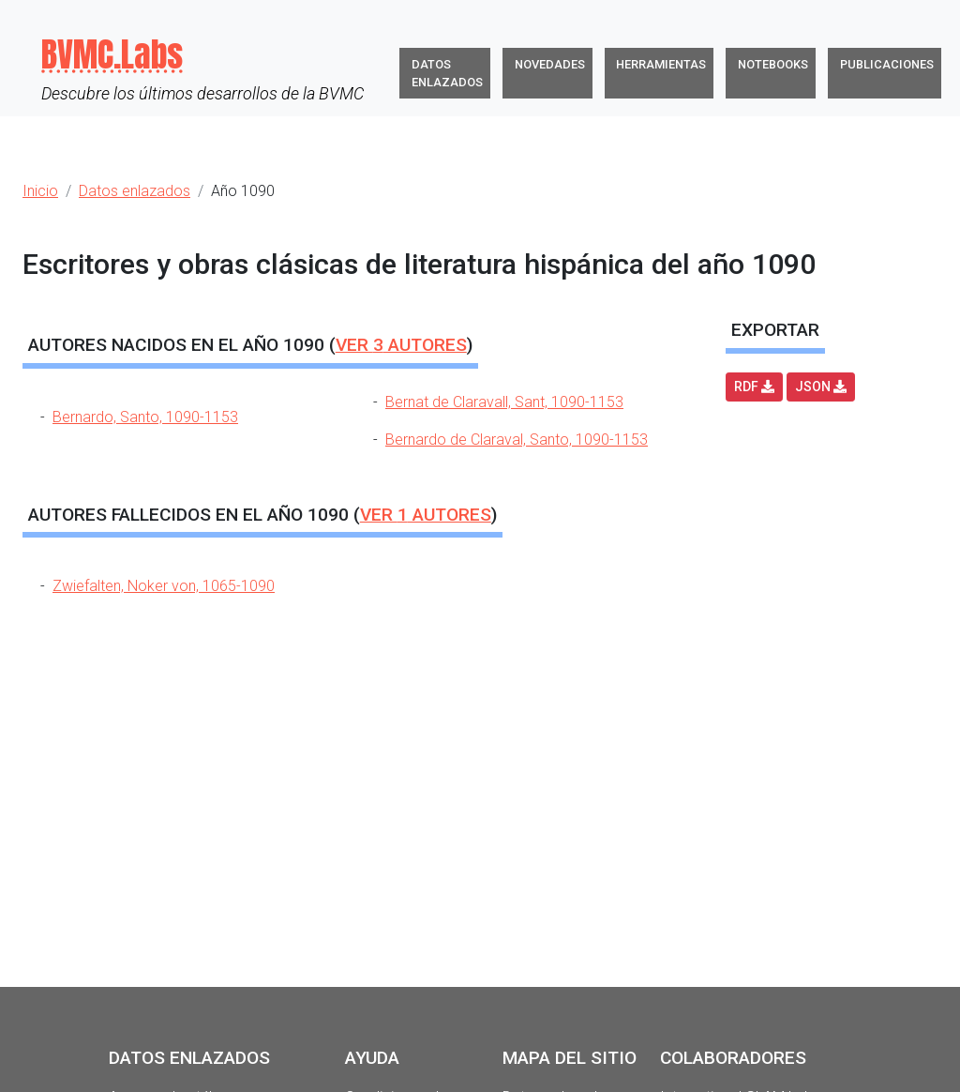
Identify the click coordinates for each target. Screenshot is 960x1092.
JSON (821, 386)
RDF (754, 386)
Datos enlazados (447, 73)
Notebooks (773, 64)
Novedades (550, 64)
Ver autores (401, 345)
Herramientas (661, 64)
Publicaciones (887, 64)
